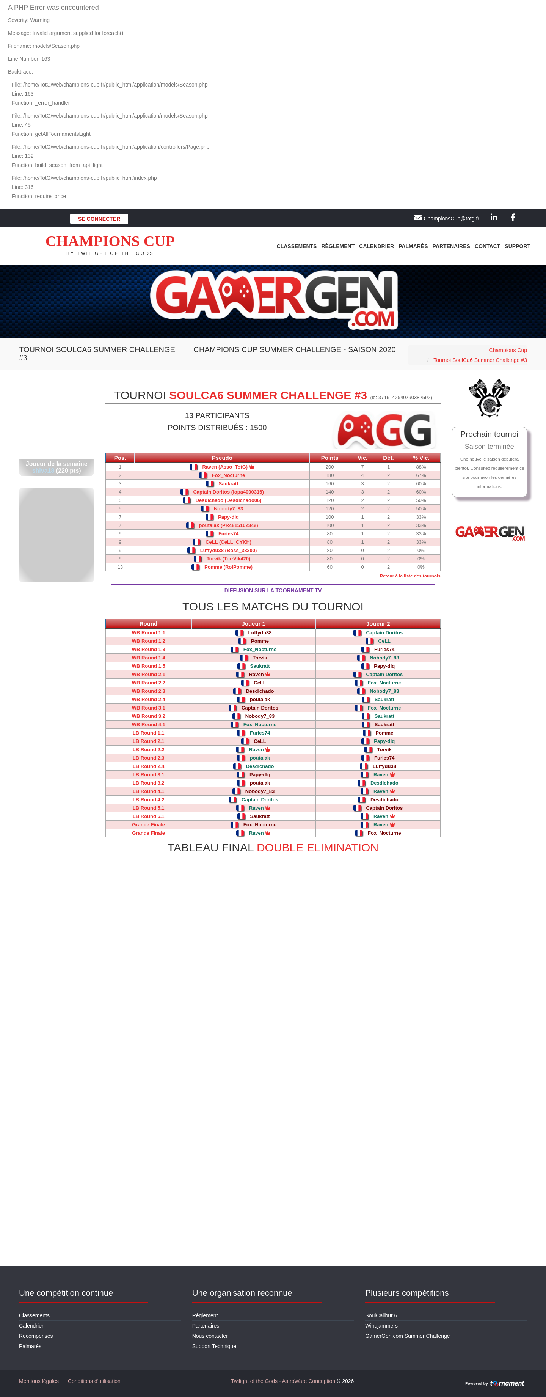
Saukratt (228, 483)
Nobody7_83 (228, 508)
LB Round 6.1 (149, 816)
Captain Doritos (384, 633)
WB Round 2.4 (148, 699)
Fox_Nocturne (228, 475)
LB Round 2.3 (149, 758)
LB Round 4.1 (149, 791)
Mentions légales (39, 1381)
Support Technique (214, 1346)
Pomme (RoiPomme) (228, 567)
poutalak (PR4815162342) (228, 525)
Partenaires (451, 246)
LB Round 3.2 (149, 783)
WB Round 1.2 (148, 641)
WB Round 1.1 (148, 633)
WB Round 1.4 (148, 658)
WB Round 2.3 (148, 691)
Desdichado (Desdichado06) (229, 500)
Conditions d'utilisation (94, 1381)
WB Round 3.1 (148, 708)
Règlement (338, 246)
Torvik (260, 658)
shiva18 (43, 470)
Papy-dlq (228, 517)
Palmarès (413, 246)
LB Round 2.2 (149, 749)
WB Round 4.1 (148, 724)
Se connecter (99, 219)
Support (517, 246)
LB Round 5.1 (149, 808)
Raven (260, 674)
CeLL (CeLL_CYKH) (228, 542)
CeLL (384, 641)
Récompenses (36, 1336)
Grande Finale (148, 825)
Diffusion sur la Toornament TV (273, 590)
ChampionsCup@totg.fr (451, 219)
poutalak (260, 699)
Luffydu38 (259, 633)
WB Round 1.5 (148, 666)
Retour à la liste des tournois (410, 575)
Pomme (260, 641)
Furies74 (228, 533)
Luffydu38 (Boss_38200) (228, 550)
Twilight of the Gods (254, 1381)
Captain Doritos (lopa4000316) (228, 492)
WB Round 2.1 (148, 674)
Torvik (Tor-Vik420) (229, 559)
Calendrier (376, 246)
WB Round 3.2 (148, 716)
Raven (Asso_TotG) (225, 467)
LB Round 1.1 (149, 733)
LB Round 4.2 (149, 799)
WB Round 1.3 (148, 649)
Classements (297, 246)
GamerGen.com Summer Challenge (407, 1336)
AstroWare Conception (308, 1381)
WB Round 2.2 (148, 683)
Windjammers (381, 1326)
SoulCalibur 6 (381, 1315)
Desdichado (260, 691)
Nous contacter (210, 1336)
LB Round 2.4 (149, 766)
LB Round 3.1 (149, 774)
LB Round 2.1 (149, 741)
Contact (487, 246)
